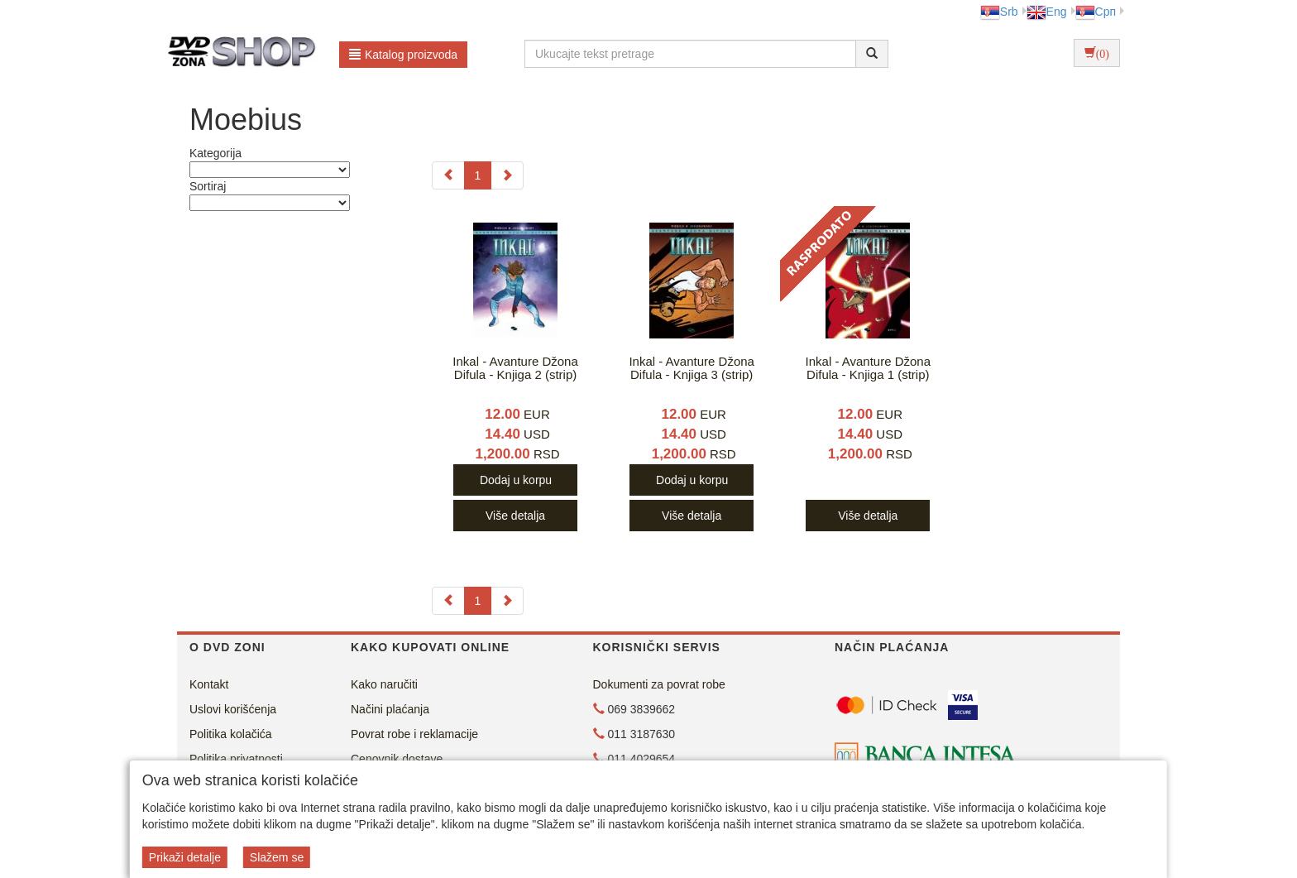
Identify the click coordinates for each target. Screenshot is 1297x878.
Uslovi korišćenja (232, 709)
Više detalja (515, 515)
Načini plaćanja (390, 709)
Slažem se (277, 857)
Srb (999, 11)
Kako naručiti (384, 684)
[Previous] (448, 175)
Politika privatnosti (236, 758)
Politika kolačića (230, 734)
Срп (1095, 11)
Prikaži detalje (185, 857)
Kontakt (208, 684)
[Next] (507, 175)
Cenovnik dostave (397, 758)
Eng (1047, 11)
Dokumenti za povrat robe (659, 684)
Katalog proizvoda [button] (403, 54)
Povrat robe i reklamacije (414, 734)
